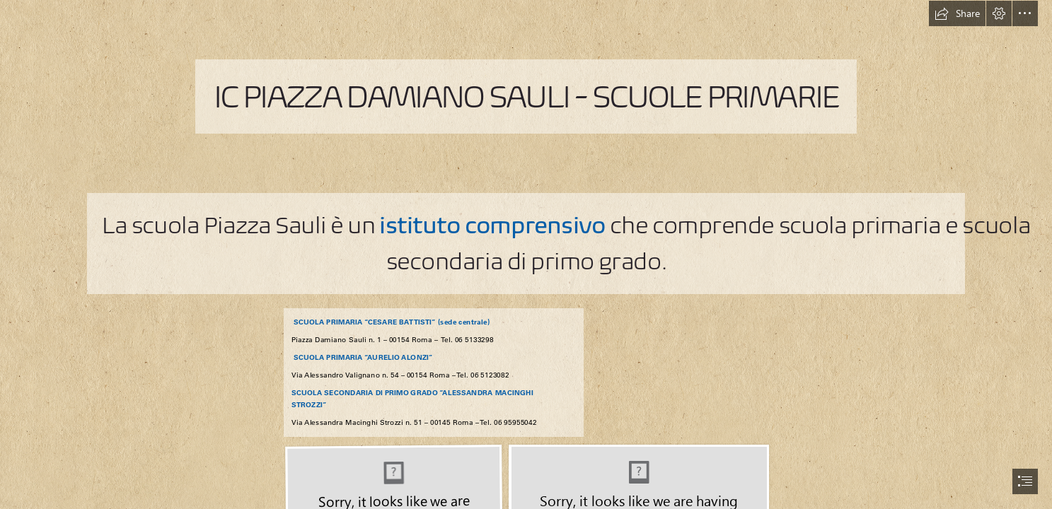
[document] (526, 254)
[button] (957, 13)
